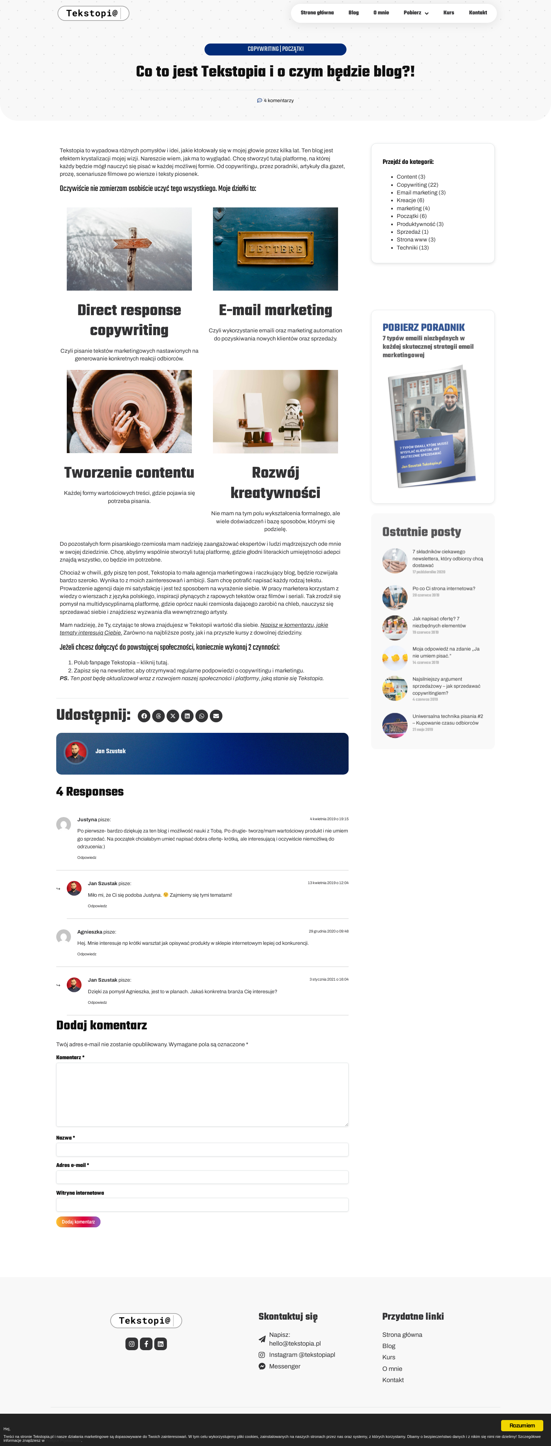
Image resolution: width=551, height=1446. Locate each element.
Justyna (87, 819)
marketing (409, 208)
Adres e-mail (72, 1171)
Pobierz (416, 13)
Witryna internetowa (80, 1199)
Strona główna (317, 13)
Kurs (448, 13)
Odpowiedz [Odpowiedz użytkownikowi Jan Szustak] (97, 906)
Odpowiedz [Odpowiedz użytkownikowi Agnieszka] (86, 954)
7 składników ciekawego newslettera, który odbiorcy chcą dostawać (448, 748)
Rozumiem (522, 1412)
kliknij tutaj (154, 662)
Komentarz (70, 1058)
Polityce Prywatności (386, 1439)
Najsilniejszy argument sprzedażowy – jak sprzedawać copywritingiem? (446, 876)
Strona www (412, 240)
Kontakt (478, 13)
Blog (354, 13)
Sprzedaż (409, 232)
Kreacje (406, 200)
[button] (144, 716)
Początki (293, 49)
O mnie (381, 13)
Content (407, 177)
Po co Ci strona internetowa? (444, 779)
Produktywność (416, 224)
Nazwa (65, 1143)
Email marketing (417, 192)
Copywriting (263, 49)
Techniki (407, 248)
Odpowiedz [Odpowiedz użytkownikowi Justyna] (86, 857)
